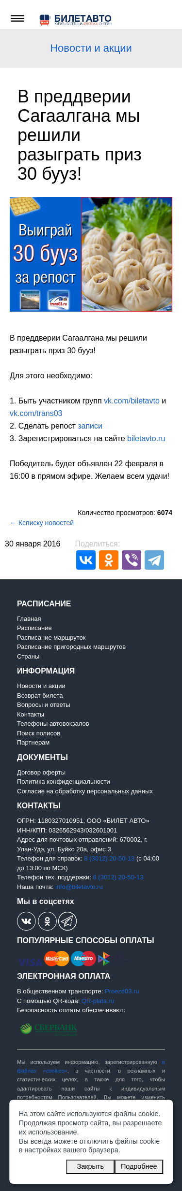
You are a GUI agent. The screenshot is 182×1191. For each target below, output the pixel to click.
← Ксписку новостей (42, 523)
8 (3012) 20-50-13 (109, 858)
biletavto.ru (146, 438)
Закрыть (90, 1166)
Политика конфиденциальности (63, 781)
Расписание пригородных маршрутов (71, 646)
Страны (28, 656)
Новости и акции (91, 48)
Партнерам (33, 742)
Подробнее (139, 1166)
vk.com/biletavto (132, 401)
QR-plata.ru (98, 1000)
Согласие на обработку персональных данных (85, 791)
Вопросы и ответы (43, 704)
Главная (29, 618)
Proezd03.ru (122, 991)
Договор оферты (41, 772)
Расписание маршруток (51, 637)
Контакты (30, 714)
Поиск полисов (38, 733)
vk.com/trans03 (36, 413)
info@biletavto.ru (79, 886)
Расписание (34, 627)
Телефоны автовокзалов (53, 723)
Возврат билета (40, 695)
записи (90, 426)
